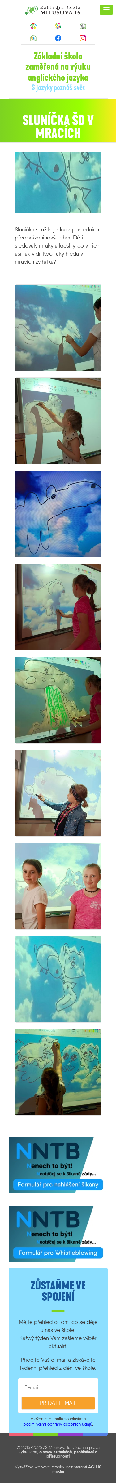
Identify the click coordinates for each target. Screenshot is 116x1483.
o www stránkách (55, 1451)
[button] (106, 10)
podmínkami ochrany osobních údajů (57, 1424)
